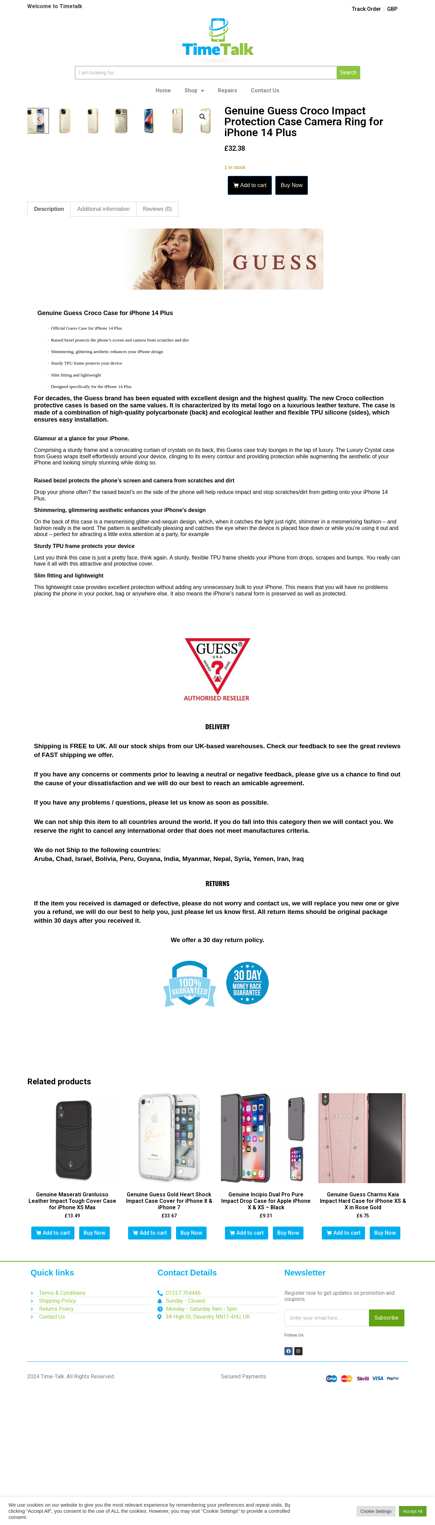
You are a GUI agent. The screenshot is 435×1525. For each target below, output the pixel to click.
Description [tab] (49, 345)
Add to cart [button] (56, 1369)
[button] (202, 117)
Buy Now (291, 185)
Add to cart (253, 185)
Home (163, 90)
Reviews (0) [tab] (157, 345)
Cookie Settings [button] (376, 1511)
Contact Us (265, 90)
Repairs (227, 90)
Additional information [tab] (103, 345)
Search (348, 72)
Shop (194, 91)
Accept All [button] (412, 1511)
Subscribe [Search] (387, 1454)
